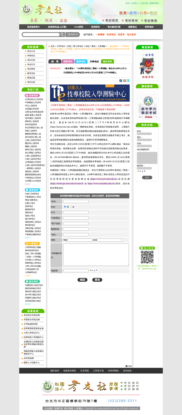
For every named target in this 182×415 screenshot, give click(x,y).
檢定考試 (107, 61)
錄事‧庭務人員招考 (33, 115)
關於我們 (54, 371)
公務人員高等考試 (33, 159)
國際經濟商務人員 (33, 134)
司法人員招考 (31, 105)
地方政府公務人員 (33, 137)
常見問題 (84, 371)
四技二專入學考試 (75, 46)
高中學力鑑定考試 (33, 294)
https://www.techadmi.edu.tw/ (101, 183)
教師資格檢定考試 (33, 288)
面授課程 (95, 27)
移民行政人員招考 (33, 149)
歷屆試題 (31, 78)
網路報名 (132, 27)
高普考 (121, 34)
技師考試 (29, 206)
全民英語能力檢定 (33, 301)
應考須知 (31, 73)
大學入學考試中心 (32, 333)
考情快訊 (31, 56)
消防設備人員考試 (33, 228)
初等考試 (111, 34)
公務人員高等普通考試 (35, 165)
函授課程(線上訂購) (57, 27)
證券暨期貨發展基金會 (34, 328)
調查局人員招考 (32, 121)
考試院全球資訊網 (32, 315)
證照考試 (81, 61)
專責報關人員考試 (33, 231)
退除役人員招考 (32, 171)
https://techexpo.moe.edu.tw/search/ (67, 183)
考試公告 (31, 51)
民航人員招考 (31, 131)
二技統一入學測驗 (33, 257)
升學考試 (61, 46)
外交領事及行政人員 (34, 127)
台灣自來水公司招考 (34, 99)
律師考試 (29, 212)
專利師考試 (30, 225)
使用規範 (127, 371)
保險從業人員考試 (33, 222)
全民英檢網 (29, 358)
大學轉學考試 (31, 272)
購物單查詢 (154, 3)
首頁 (127, 3)
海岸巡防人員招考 (33, 118)
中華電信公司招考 (33, 178)
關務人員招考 (31, 146)
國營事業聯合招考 (33, 174)
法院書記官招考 (32, 109)
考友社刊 (31, 64)
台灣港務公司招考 (33, 162)
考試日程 (31, 60)
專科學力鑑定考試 (33, 291)
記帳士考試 (30, 203)
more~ (28, 184)
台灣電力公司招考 (33, 181)
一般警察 (100, 34)
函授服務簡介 (33, 27)
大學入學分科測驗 (33, 266)
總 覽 (54, 61)
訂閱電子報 (98, 371)
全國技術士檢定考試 (34, 285)
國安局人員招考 (32, 143)
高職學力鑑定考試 (33, 298)
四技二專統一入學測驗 (95, 46)
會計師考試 (30, 219)
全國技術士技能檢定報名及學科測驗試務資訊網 (34, 344)
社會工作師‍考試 (32, 194)
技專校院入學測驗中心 (34, 337)
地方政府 (131, 34)
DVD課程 (78, 27)
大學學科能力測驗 (33, 247)
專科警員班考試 (32, 250)
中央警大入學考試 (33, 260)
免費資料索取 (69, 371)
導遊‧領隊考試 (31, 200)
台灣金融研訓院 (31, 324)
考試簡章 (31, 69)
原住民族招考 (31, 124)
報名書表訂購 (114, 27)
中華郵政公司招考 (33, 102)
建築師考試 (30, 209)
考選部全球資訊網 (32, 320)
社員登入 (134, 3)
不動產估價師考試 (33, 234)
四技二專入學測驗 (33, 253)
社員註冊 (144, 3)
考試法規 (31, 82)
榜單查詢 (149, 27)
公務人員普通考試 (33, 156)
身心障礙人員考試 (33, 152)
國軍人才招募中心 (32, 363)
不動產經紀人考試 (33, 197)
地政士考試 (30, 215)
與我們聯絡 (113, 371)
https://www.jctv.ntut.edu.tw (104, 179)
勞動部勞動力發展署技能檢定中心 (34, 352)
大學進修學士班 (32, 269)
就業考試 (68, 61)
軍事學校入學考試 (33, 263)
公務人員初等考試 (33, 140)
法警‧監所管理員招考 (34, 112)
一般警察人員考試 (33, 168)
